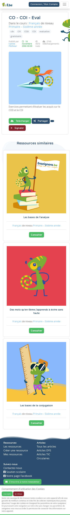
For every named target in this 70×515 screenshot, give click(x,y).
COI (34, 31)
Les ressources (12, 446)
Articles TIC (43, 454)
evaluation (45, 31)
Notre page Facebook (17, 476)
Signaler (17, 128)
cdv (12, 31)
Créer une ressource (15, 450)
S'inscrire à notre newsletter (22, 481)
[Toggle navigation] (65, 4)
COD (26, 31)
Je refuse (18, 494)
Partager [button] (41, 121)
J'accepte (7, 494)
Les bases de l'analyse (36, 217)
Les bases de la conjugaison (36, 405)
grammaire (16, 36)
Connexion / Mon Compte (44, 4)
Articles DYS (44, 450)
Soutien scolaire (14, 472)
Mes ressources (12, 454)
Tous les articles (46, 446)
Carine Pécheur (13, 44)
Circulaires (43, 458)
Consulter (36, 234)
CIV (19, 31)
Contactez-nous (12, 468)
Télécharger (20, 121)
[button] (52, 121)
